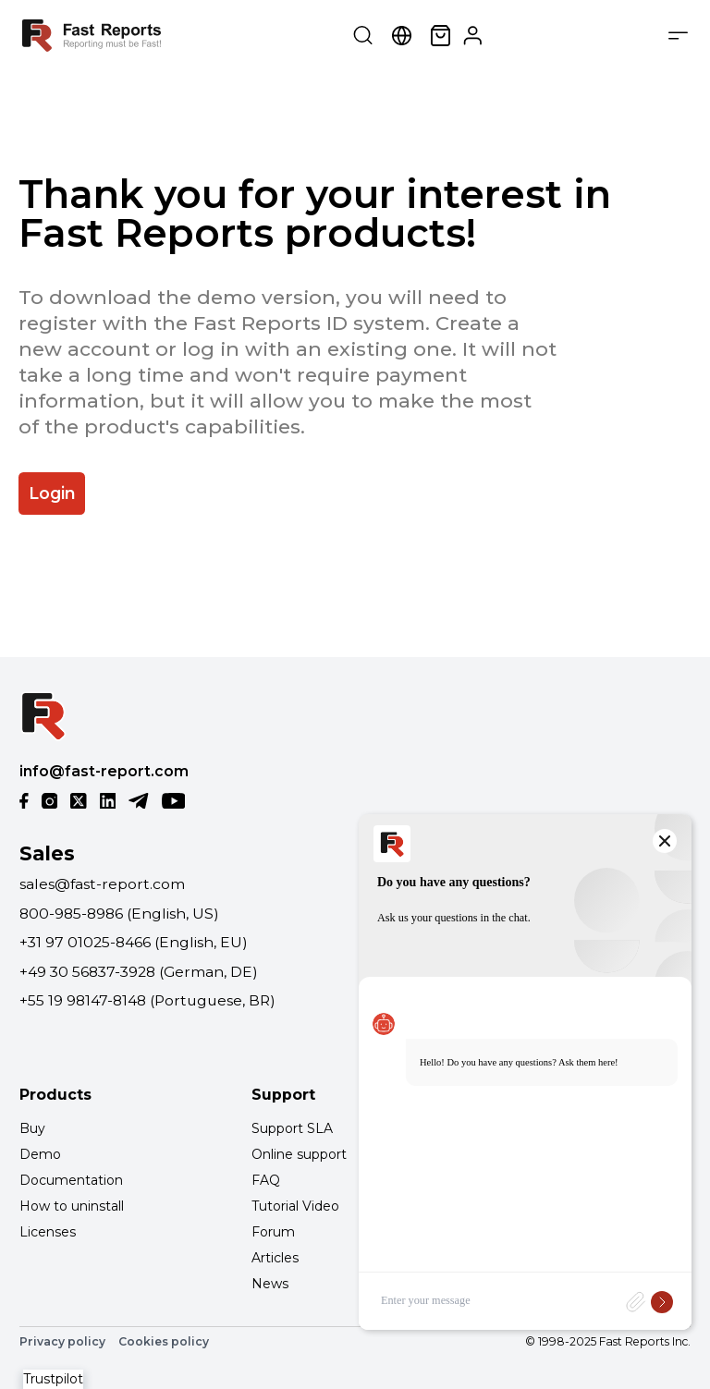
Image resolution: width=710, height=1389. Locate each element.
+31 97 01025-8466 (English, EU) (133, 942)
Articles (275, 1257)
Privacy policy (62, 1341)
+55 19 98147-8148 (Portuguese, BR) (147, 1000)
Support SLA (292, 1128)
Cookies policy (163, 1341)
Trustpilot (53, 1379)
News (269, 1283)
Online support (299, 1154)
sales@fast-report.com (102, 884)
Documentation (71, 1180)
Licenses (47, 1232)
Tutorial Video (295, 1206)
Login (52, 493)
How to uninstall (71, 1206)
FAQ (265, 1180)
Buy (32, 1128)
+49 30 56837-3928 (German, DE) (138, 972)
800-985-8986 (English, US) (119, 913)
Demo (40, 1154)
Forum (273, 1232)
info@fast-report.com (104, 771)
